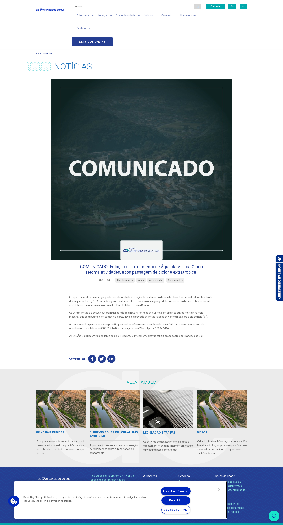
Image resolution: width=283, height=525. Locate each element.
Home (39, 28)
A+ (232, 6)
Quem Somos (151, 456)
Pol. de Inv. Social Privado (228, 460)
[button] (14, 501)
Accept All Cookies (176, 491)
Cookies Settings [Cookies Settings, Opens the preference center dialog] (176, 509)
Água (181, 456)
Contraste (215, 6)
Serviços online (226, 16)
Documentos (185, 468)
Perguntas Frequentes (226, 478)
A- (243, 6)
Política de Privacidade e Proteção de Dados (141, 519)
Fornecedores (175, 16)
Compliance (150, 460)
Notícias (48, 28)
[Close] (219, 490)
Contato (218, 473)
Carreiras (156, 16)
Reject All (175, 500)
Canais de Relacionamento (229, 482)
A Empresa (150, 451)
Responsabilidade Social (227, 456)
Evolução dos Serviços (191, 464)
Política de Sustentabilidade (229, 464)
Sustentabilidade (224, 451)
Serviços (184, 451)
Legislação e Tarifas (189, 460)
